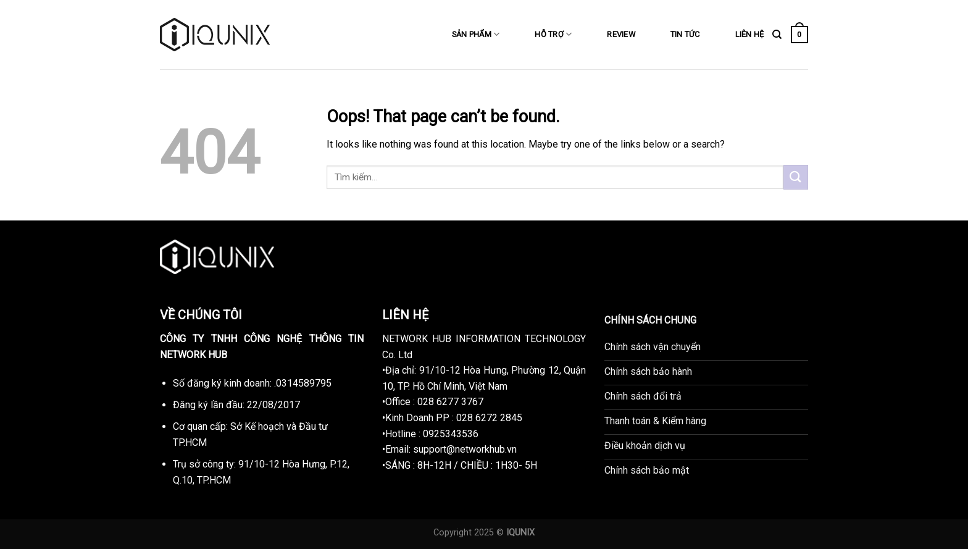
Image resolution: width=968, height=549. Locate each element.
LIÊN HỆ (749, 34)
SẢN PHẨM (476, 34)
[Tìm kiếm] (777, 34)
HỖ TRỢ (553, 34)
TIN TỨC (685, 34)
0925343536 (450, 434)
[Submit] (795, 177)
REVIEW (621, 34)
